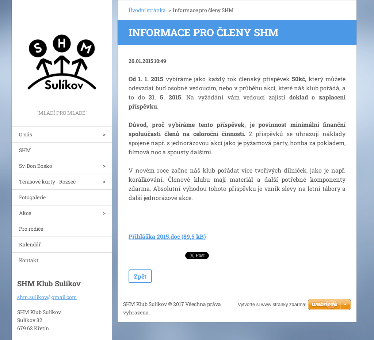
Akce (25, 212)
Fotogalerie (32, 197)
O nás (25, 134)
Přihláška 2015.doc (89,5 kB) (167, 236)
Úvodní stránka (147, 10)
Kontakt (28, 260)
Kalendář (30, 244)
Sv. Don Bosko (35, 165)
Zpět (140, 276)
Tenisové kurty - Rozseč (47, 181)
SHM (25, 150)
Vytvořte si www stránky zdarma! (272, 304)
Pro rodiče (31, 228)
